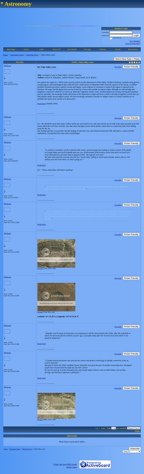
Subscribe (135, 448)
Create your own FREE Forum (65, 464)
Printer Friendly (131, 67)
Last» (103, 428)
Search (26, 49)
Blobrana (7, 66)
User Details (72, 49)
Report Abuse (71, 467)
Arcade (118, 49)
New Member (135, 41)
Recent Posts (133, 49)
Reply (137, 59)
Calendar (102, 49)
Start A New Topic (123, 59)
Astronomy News (17, 55)
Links (41, 49)
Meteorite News (32, 55)
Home (5, 55)
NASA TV (57, 49)
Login (136, 35)
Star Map (87, 49)
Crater (137, 431)
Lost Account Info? (132, 43)
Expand (39, 268)
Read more (41, 104)
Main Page (11, 49)
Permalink (117, 67)
